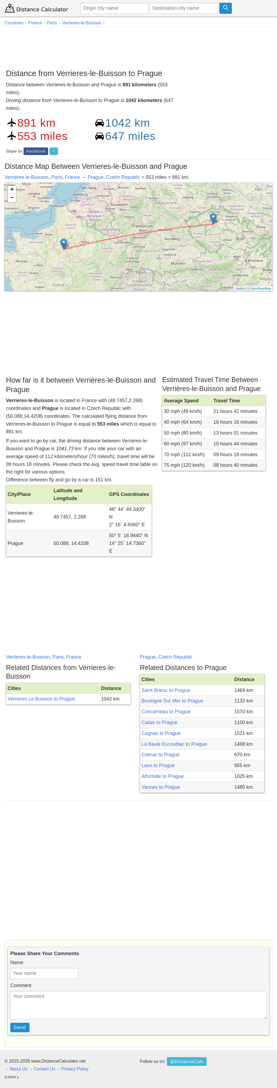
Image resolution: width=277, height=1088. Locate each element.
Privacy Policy (75, 1068)
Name (16, 962)
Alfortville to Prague (162, 776)
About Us (18, 1068)
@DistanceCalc (187, 1061)
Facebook (35, 151)
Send (20, 1027)
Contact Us (44, 1068)
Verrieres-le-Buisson (26, 177)
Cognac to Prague (161, 733)
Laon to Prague (158, 765)
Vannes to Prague (160, 787)
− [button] (12, 198)
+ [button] (12, 190)
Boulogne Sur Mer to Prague (172, 701)
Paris (56, 177)
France (72, 177)
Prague (95, 177)
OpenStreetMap (260, 288)
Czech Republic (123, 177)
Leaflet (240, 288)
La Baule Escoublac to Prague (174, 744)
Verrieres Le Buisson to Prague (41, 699)
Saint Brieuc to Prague (165, 690)
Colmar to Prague (160, 754)
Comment (20, 985)
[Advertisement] (138, 46)
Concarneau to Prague (165, 711)
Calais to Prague (159, 722)
